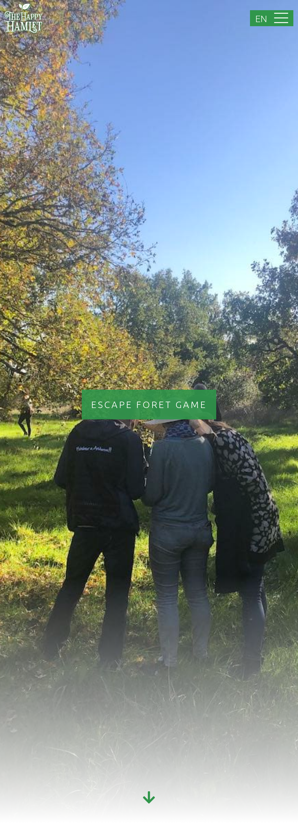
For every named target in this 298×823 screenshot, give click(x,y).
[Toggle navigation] (281, 18)
